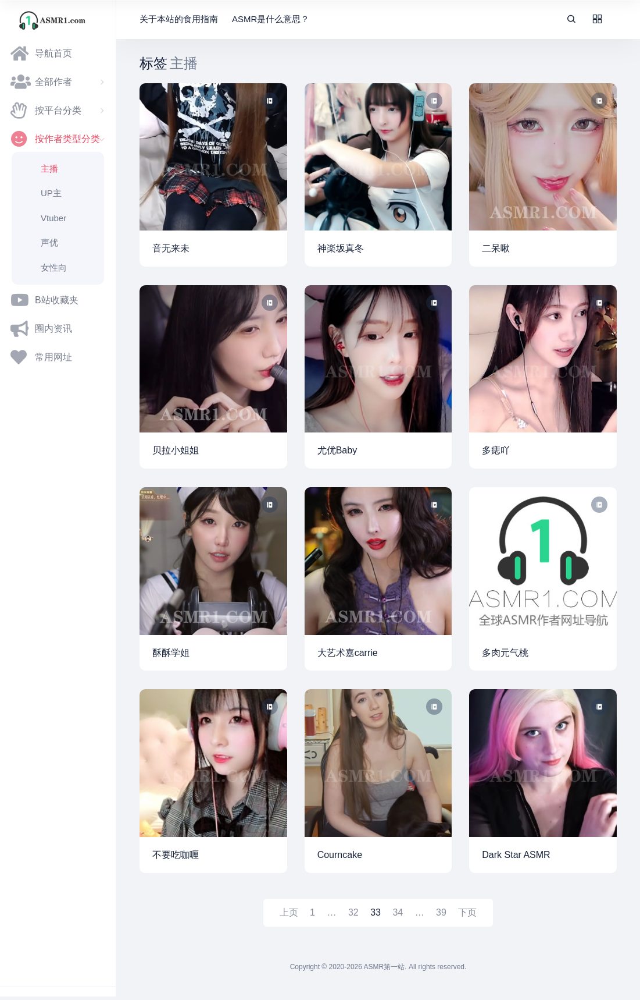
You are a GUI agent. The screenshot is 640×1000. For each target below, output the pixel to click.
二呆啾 (496, 248)
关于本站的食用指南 (179, 19)
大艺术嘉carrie (347, 653)
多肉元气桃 (505, 653)
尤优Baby (337, 450)
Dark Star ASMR (516, 855)
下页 (467, 912)
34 (397, 912)
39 (441, 912)
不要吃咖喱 (175, 855)
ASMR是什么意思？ (270, 19)
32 (353, 912)
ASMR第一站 (384, 967)
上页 (289, 912)
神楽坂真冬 (340, 248)
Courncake (339, 855)
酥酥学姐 (171, 653)
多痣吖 (496, 450)
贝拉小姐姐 (175, 450)
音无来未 (171, 248)
